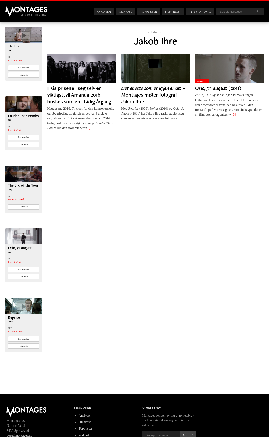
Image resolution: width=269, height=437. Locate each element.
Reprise (14, 317)
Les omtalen (23, 68)
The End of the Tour (23, 185)
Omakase (125, 11)
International (200, 11)
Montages (12, 8)
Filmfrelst (173, 11)
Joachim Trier (15, 60)
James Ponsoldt (16, 199)
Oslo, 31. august (20, 247)
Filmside (24, 75)
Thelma (13, 46)
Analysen (104, 11)
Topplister (148, 11)
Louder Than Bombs (23, 115)
